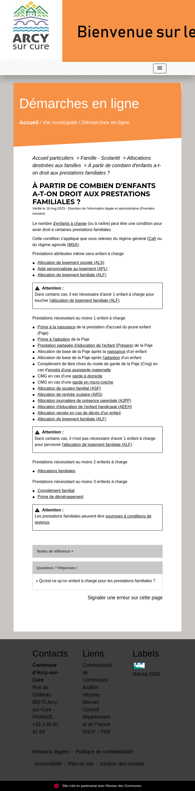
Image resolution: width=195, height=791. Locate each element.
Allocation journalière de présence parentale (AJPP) (84, 400)
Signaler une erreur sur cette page (125, 597)
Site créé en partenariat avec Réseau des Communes (97, 786)
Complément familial (56, 490)
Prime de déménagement (60, 497)
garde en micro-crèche (92, 382)
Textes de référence (53, 551)
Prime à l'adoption (54, 339)
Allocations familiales (57, 471)
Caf (152, 238)
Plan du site (81, 763)
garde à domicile (87, 376)
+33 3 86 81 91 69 (45, 728)
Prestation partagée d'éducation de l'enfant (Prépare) (85, 345)
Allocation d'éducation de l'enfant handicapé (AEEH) (85, 407)
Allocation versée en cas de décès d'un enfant (79, 413)
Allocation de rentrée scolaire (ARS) (70, 394)
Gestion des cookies (122, 763)
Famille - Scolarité (101, 158)
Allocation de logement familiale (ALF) (72, 275)
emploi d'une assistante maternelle (79, 370)
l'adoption (111, 358)
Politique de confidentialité (104, 751)
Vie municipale (60, 122)
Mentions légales (50, 751)
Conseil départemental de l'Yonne (96, 717)
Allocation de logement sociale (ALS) (71, 262)
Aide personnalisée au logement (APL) (72, 269)
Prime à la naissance (57, 327)
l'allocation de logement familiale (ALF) (84, 300)
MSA (72, 245)
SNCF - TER (96, 732)
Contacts (47, 653)
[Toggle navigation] (159, 69)
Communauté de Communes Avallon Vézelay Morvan (97, 683)
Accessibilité (48, 763)
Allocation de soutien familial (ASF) (69, 388)
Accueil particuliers (53, 158)
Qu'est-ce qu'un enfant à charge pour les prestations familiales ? (97, 581)
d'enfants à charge (70, 223)
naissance (116, 351)
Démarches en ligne (106, 122)
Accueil (29, 122)
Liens (93, 653)
